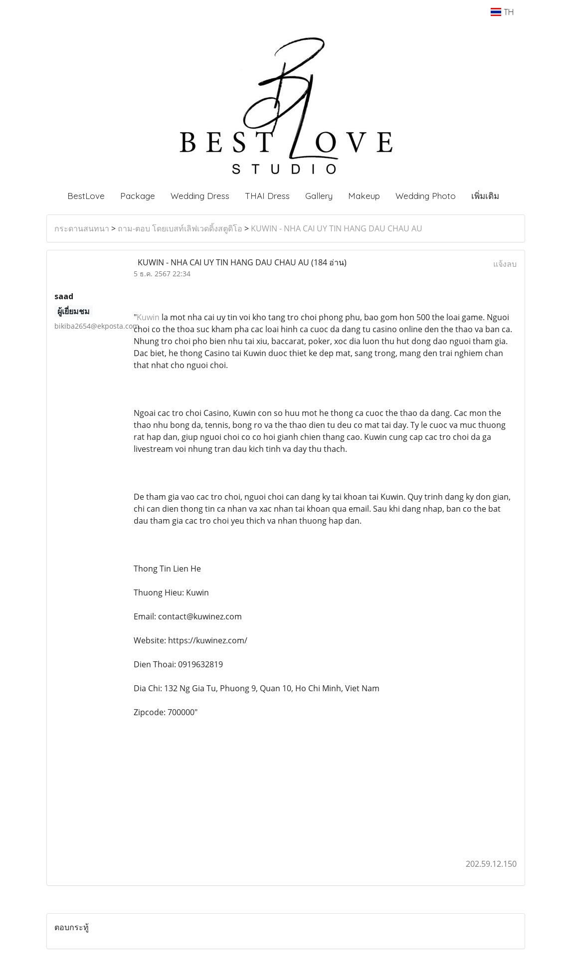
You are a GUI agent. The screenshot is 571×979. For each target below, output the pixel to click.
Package (137, 196)
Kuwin (148, 317)
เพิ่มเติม (485, 196)
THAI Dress (267, 196)
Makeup (364, 196)
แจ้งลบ (505, 263)
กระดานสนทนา (81, 228)
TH (502, 12)
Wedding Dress (200, 196)
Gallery (319, 196)
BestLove (86, 196)
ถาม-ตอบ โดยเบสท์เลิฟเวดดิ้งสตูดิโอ (180, 228)
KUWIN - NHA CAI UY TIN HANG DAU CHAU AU (336, 228)
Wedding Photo (425, 196)
